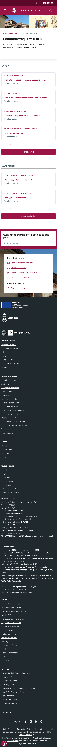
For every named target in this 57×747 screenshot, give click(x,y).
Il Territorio (5, 477)
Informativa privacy (9, 637)
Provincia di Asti (7, 677)
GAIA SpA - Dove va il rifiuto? (12, 692)
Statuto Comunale (8, 633)
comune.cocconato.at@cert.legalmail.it (21, 516)
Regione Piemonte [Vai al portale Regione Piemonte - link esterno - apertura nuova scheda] (9, 3)
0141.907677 (10, 507)
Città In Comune (25, 734)
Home (5, 33)
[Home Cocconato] (25, 10)
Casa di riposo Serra (9, 699)
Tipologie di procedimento (15, 197)
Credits (4, 649)
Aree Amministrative (9, 348)
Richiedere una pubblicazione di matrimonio (22, 115)
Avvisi (3, 457)
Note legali (5, 641)
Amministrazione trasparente (18, 175)
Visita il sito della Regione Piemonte (15, 673)
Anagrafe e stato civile (15, 111)
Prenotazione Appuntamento (12, 618)
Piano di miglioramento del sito (13, 611)
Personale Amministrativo (11, 363)
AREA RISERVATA (27, 743)
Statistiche (5, 656)
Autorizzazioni (11, 93)
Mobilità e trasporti (8, 417)
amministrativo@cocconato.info (19, 519)
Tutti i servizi (29, 151)
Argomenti (13, 33)
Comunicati (5, 453)
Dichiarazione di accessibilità (12, 607)
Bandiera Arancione (9, 680)
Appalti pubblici (7, 391)
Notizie (4, 445)
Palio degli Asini (7, 684)
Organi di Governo (8, 344)
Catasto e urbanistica (14, 75)
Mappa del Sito (7, 660)
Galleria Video (6, 485)
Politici (4, 367)
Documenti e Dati (8, 356)
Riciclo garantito (7, 695)
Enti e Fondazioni (8, 359)
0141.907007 (9, 505)
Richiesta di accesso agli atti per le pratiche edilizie (25, 79)
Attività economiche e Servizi (12, 488)
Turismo (4, 429)
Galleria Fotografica (9, 481)
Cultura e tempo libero (10, 402)
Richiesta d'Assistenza (10, 626)
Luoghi (4, 473)
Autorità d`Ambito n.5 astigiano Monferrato (18, 688)
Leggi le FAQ (6, 615)
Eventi (4, 470)
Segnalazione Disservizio (11, 622)
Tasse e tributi (6, 449)
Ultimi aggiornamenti (9, 652)
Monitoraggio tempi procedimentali (19, 179)
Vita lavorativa (7, 432)
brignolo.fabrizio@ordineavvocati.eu (19, 592)
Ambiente (5, 383)
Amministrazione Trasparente (12, 603)
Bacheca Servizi (7, 630)
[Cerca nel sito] (50, 10)
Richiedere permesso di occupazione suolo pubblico (25, 97)
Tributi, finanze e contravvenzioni (20, 129)
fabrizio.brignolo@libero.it (16, 589)
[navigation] (4, 10)
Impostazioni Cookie (9, 645)
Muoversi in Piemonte (9, 703)
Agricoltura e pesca (8, 380)
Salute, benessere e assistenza (13, 421)
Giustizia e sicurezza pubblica (12, 410)
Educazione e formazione (11, 406)
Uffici (3, 352)
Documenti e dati (28, 216)
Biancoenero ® (12, 740)
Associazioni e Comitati (10, 492)
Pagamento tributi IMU (13, 133)
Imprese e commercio (9, 414)
